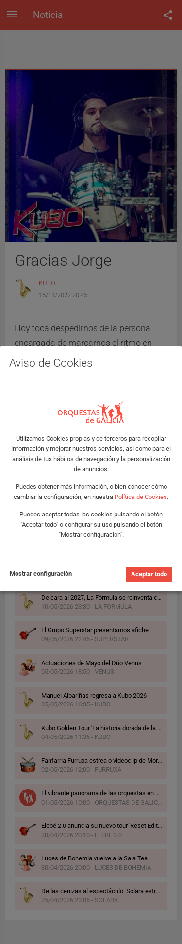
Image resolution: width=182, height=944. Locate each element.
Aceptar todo (149, 574)
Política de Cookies (141, 496)
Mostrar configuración (41, 573)
